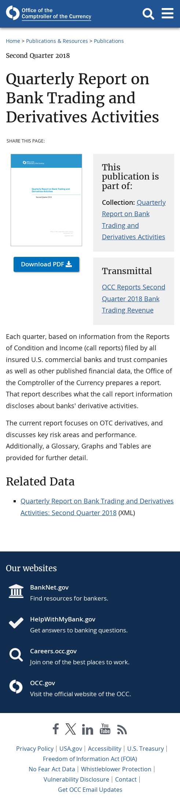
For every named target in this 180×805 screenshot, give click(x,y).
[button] (148, 14)
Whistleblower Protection (116, 769)
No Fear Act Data (52, 769)
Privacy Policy (35, 749)
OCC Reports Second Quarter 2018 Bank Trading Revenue (133, 298)
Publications (109, 40)
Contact (126, 779)
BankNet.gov (49, 587)
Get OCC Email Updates (90, 790)
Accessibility (104, 749)
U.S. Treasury (145, 749)
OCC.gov (42, 683)
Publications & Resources (57, 40)
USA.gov (70, 749)
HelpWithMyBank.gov (62, 619)
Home (13, 40)
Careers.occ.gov (53, 651)
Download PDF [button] (42, 264)
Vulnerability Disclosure (76, 779)
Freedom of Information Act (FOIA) (90, 759)
